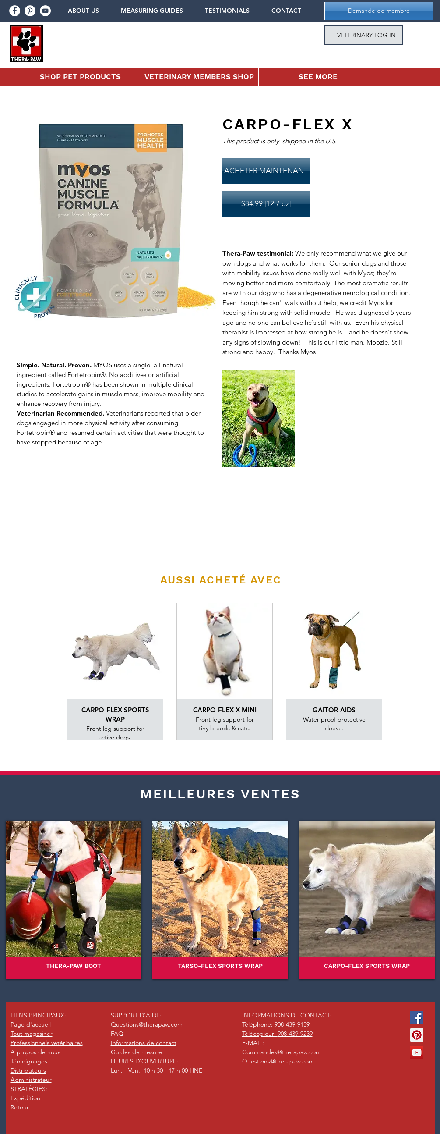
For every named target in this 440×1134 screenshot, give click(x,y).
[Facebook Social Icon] (416, 1017)
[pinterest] (30, 10)
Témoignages (29, 1061)
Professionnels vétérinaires (47, 1043)
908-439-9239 (295, 1034)
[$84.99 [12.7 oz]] (266, 204)
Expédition (25, 1098)
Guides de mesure (136, 1052)
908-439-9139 (292, 1024)
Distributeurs (28, 1070)
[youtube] (45, 10)
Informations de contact (143, 1043)
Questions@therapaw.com (147, 1024)
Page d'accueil (31, 1024)
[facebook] (14, 10)
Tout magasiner (32, 1034)
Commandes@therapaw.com (281, 1052)
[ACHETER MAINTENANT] (266, 171)
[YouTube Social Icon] (416, 1052)
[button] (89, 10)
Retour (20, 1107)
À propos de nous (35, 1052)
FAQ (117, 1034)
